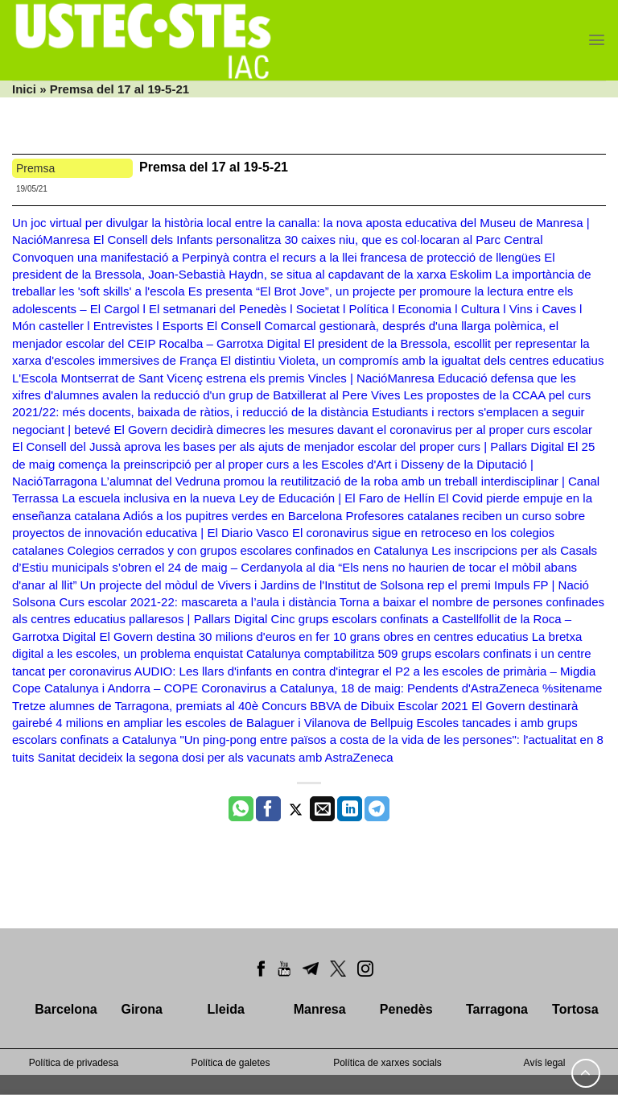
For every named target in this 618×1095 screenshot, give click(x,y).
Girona (142, 1009)
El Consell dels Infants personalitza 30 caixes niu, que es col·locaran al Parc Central (318, 239)
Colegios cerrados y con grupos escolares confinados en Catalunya (247, 550)
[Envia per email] (322, 809)
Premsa (35, 168)
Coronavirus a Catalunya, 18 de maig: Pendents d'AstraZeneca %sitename (401, 688)
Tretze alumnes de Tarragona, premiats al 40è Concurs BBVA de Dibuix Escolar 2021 (240, 706)
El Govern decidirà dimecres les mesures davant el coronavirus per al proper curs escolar (353, 429)
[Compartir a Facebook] (268, 809)
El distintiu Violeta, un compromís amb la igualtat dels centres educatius (412, 360)
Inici (24, 89)
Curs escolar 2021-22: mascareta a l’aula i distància (197, 602)
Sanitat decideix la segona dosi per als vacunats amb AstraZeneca (215, 757)
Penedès (406, 1009)
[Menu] (596, 40)
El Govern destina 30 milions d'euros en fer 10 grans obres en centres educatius (313, 636)
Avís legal (545, 1062)
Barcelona (66, 1009)
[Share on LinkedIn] (349, 809)
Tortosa (575, 1009)
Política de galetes (230, 1062)
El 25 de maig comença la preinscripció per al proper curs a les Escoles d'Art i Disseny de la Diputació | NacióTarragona (303, 464)
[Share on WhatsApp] (241, 809)
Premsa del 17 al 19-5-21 (215, 167)
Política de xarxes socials (387, 1062)
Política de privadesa (73, 1062)
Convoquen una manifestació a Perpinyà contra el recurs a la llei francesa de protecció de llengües (276, 257)
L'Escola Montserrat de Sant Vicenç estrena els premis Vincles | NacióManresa (223, 378)
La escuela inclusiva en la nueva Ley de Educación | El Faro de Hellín (248, 498)
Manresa (320, 1009)
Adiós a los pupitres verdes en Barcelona (233, 516)
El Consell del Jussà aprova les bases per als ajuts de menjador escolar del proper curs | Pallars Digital (288, 446)
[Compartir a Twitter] (295, 809)
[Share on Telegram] (377, 809)
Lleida (226, 1009)
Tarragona (497, 1009)
